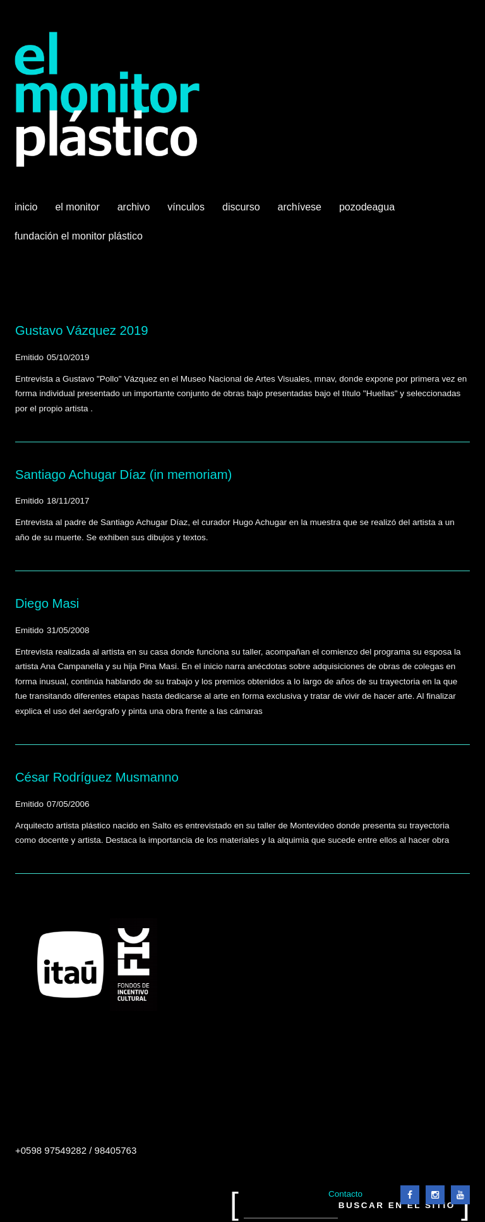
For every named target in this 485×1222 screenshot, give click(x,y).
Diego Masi (47, 603)
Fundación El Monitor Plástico (79, 236)
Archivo (135, 212)
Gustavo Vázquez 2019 (81, 330)
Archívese (299, 207)
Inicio (26, 207)
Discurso (241, 207)
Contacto (345, 1194)
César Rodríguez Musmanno (97, 777)
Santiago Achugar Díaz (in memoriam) (123, 474)
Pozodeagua (368, 212)
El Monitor (78, 212)
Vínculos (187, 212)
